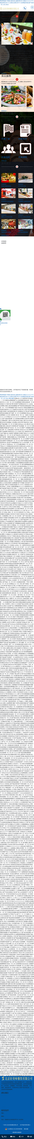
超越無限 (19, 1132)
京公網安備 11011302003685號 (13, 1129)
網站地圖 (26, 1129)
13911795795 (8, 1113)
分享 (21, 1136)
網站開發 (15, 1132)
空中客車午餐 (22, 186)
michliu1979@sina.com (11, 1116)
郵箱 (12, 1136)
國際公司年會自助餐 (6, 217)
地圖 (30, 1136)
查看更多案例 (5, 235)
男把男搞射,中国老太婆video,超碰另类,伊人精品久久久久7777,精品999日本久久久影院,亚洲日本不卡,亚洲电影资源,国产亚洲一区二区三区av (17, 2)
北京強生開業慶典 (23, 232)
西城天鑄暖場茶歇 (6, 186)
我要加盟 (4, 161)
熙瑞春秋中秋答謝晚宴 (7, 201)
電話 (4, 1136)
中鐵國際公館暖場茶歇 (24, 201)
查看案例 (3, 184)
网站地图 (11, 398)
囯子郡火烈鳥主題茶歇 (24, 217)
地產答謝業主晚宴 (6, 232)
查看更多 (4, 73)
